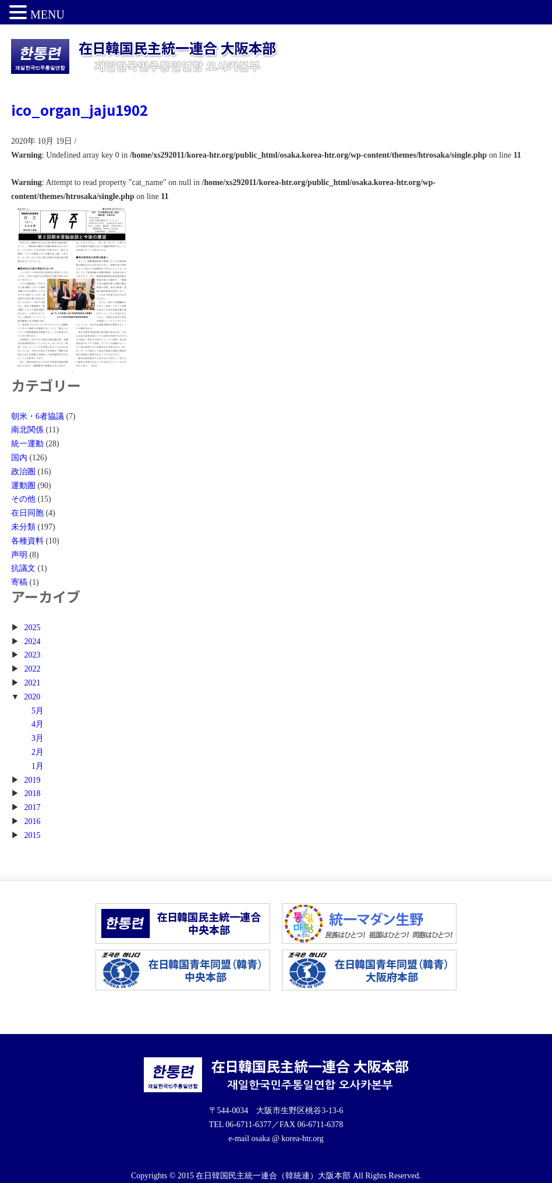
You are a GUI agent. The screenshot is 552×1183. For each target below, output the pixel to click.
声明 (19, 554)
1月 (37, 766)
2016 (32, 821)
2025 (32, 627)
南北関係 (27, 429)
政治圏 (23, 471)
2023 (32, 655)
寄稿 (19, 582)
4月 (37, 724)
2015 (32, 835)
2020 (32, 696)
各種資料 (27, 541)
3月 (37, 738)
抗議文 (23, 568)
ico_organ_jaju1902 (79, 110)
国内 (19, 457)
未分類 (23, 527)
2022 (32, 669)
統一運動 (27, 443)
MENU (47, 14)
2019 (32, 780)
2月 (37, 752)
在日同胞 (27, 513)
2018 (32, 793)
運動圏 (23, 485)
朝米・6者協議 (37, 416)
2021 (32, 682)
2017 (32, 807)
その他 (23, 499)
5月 (37, 710)
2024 (32, 641)
